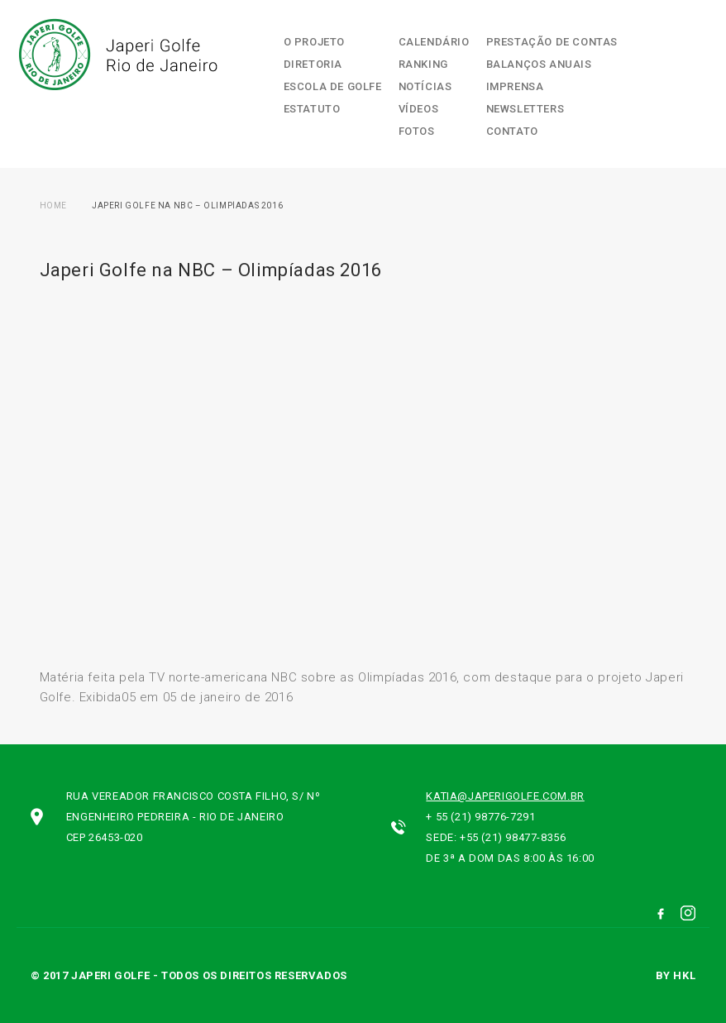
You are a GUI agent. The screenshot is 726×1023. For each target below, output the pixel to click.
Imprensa (515, 86)
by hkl (676, 975)
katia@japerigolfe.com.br (505, 796)
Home (53, 205)
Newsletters (525, 109)
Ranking (423, 64)
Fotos (417, 131)
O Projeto (314, 42)
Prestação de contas (552, 42)
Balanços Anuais (539, 64)
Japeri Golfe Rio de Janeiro (116, 54)
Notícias (425, 86)
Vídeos (419, 109)
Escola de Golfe (333, 86)
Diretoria (313, 64)
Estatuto (312, 109)
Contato (512, 131)
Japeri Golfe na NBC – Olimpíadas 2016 (187, 205)
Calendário (434, 42)
